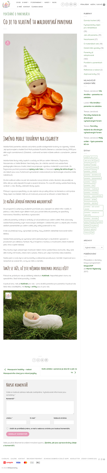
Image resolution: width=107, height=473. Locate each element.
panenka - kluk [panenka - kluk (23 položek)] (89, 185)
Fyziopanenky (37, 2)
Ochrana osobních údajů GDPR (56, 458)
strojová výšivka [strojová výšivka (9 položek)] (89, 229)
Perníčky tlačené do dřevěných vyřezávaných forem (93, 118)
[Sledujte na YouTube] (75, 4)
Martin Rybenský (93, 269)
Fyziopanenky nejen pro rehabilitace (92, 26)
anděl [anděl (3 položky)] (86, 157)
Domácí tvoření (90, 20)
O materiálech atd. (91, 44)
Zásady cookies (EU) (89, 458)
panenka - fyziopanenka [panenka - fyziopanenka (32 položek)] (92, 178)
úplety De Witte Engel (63, 169)
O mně (19, 7)
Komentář (10, 399)
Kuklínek (45, 275)
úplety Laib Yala (36, 169)
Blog (54, 2)
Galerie (14, 458)
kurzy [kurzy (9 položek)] (93, 164)
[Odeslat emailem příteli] (38, 360)
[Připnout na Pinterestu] (42, 360)
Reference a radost (92, 70)
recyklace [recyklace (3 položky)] (94, 225)
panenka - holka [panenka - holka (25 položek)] (89, 182)
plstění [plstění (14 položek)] (93, 222)
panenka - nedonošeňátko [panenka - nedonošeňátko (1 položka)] (93, 196)
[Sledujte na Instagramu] (67, 4)
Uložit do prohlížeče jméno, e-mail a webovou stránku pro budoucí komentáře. (40, 429)
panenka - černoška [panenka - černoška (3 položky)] (91, 218)
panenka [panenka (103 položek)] (95, 167)
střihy (34, 286)
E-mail (33, 418)
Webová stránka (60, 418)
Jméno (9, 418)
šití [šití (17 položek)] (93, 232)
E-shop (25, 2)
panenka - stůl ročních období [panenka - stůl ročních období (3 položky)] (91, 208)
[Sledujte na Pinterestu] (71, 4)
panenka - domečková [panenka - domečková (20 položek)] (92, 175)
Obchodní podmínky (34, 458)
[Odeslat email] (104, 459)
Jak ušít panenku (91, 35)
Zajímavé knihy (90, 74)
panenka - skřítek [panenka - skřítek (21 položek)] (90, 199)
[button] (84, 4)
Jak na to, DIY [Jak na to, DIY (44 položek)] (89, 160)
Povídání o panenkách (16, 14)
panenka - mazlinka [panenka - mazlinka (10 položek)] (91, 189)
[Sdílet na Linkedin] (46, 360)
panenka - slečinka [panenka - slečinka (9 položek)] (90, 203)
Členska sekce (37, 7)
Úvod (18, 2)
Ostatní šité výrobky (92, 48)
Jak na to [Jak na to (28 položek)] (93, 157)
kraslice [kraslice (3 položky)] (87, 164)
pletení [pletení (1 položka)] (86, 222)
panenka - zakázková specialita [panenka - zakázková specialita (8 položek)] (91, 214)
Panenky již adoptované (89, 53)
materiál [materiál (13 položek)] (87, 167)
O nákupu (5, 458)
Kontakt (26, 7)
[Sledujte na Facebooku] (63, 4)
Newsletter (75, 458)
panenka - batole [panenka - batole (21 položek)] (90, 171)
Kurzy (48, 2)
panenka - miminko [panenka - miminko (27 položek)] (91, 192)
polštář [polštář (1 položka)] (99, 222)
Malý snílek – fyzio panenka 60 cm (93, 141)
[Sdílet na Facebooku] (34, 360)
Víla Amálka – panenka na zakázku (93, 94)
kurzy (27, 286)
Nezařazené (89, 39)
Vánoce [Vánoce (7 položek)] (87, 232)
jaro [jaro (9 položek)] (97, 160)
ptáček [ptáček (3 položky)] (86, 225)
